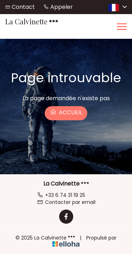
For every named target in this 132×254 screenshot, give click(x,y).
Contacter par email (66, 202)
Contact (23, 7)
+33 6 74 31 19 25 (61, 195)
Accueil (66, 112)
